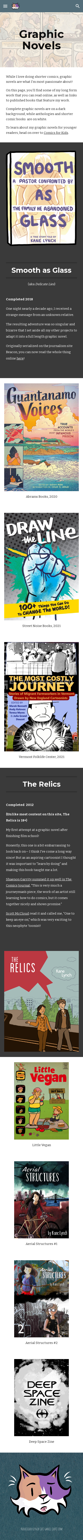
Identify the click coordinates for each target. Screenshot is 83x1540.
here (20, 358)
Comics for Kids (56, 133)
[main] (41, 40)
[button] (5, 6)
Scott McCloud (17, 913)
